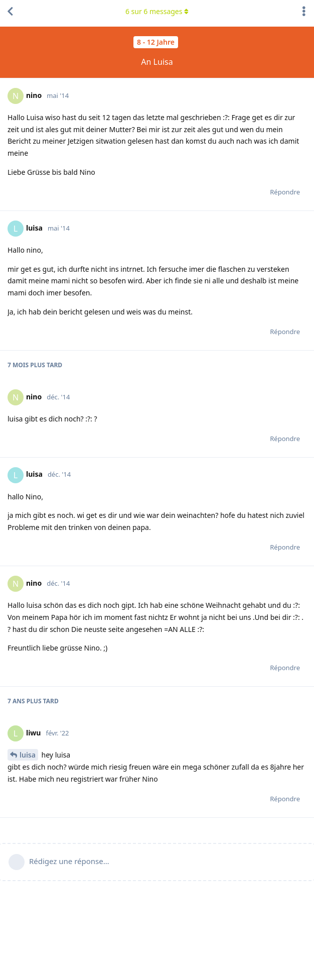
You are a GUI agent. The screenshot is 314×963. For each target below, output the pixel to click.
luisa (28, 755)
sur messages (157, 11)
